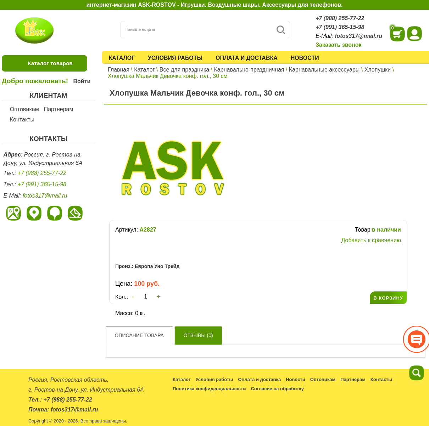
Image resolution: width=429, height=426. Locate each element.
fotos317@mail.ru (358, 36)
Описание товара (139, 335)
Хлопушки (377, 70)
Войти (81, 81)
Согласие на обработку (277, 388)
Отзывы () (198, 335)
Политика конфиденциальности (209, 388)
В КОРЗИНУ (388, 298)
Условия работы (175, 58)
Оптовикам (24, 109)
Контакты (22, 120)
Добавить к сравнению (371, 240)
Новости (305, 58)
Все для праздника (184, 70)
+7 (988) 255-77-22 (340, 18)
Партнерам (58, 109)
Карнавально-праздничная (249, 70)
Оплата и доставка (247, 58)
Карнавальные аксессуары (324, 70)
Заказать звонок (339, 45)
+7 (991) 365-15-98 (340, 27)
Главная (118, 70)
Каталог (121, 58)
